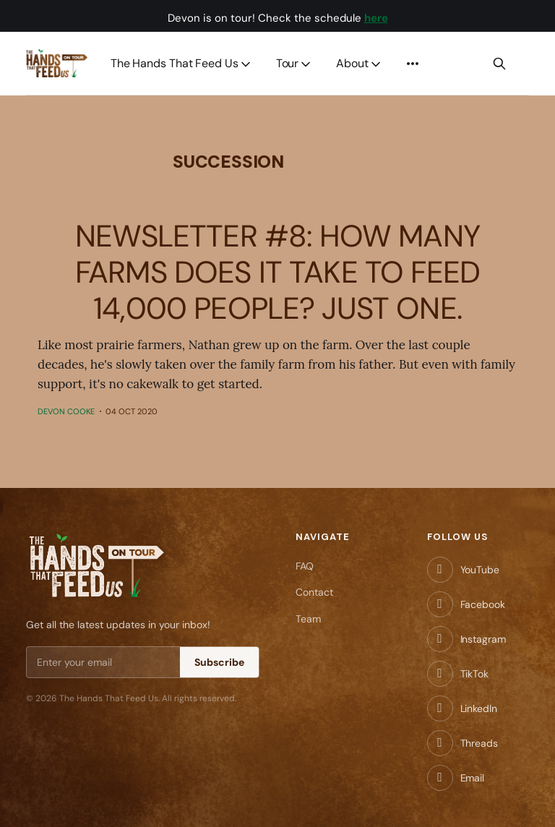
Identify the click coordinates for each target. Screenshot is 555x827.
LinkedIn (478, 708)
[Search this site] (499, 63)
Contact (314, 592)
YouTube (479, 569)
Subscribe (219, 662)
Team (308, 618)
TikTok (474, 673)
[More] (412, 63)
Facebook (482, 604)
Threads (479, 743)
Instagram (483, 639)
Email (472, 777)
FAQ (305, 566)
